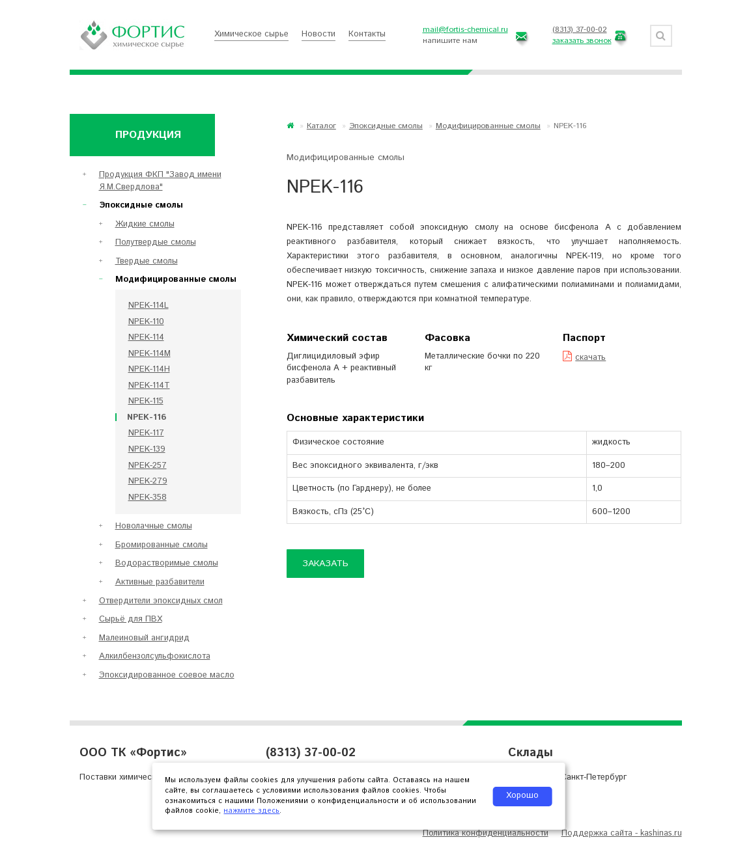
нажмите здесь (251, 811)
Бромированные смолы (161, 545)
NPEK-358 (147, 497)
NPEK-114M (149, 354)
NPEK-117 (146, 433)
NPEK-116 (146, 417)
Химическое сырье (251, 34)
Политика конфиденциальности (485, 833)
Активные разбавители (160, 582)
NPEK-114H (149, 369)
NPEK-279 (147, 481)
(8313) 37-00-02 (579, 29)
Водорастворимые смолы (166, 563)
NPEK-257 (147, 465)
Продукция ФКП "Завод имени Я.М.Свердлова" (160, 181)
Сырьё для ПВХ (130, 619)
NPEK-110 (146, 322)
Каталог (321, 125)
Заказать (325, 563)
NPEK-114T (149, 385)
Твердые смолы (146, 261)
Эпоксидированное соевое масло (166, 675)
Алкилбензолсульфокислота (154, 656)
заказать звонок (582, 40)
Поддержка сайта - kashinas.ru (621, 833)
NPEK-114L (148, 305)
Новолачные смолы (153, 526)
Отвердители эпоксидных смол (161, 601)
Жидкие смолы (145, 224)
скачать (584, 357)
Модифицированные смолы (488, 125)
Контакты (367, 34)
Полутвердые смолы (155, 242)
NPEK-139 (146, 449)
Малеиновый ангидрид (144, 638)
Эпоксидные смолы (386, 125)
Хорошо (522, 795)
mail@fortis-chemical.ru (465, 29)
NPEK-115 (145, 401)
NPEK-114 (146, 337)
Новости (318, 34)
